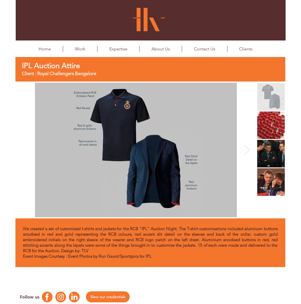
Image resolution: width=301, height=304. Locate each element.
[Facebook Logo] (47, 297)
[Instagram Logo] (60, 297)
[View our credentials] (108, 296)
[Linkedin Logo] (74, 297)
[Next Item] (247, 150)
